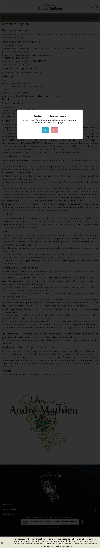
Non (54, 130)
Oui (45, 130)
